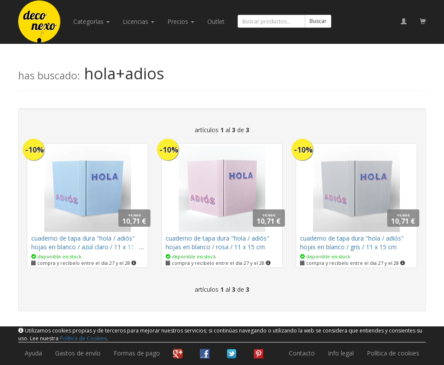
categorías (91, 21)
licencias (138, 21)
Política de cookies (393, 353)
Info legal (341, 353)
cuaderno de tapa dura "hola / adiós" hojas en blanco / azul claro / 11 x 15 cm (83, 247)
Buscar (318, 21)
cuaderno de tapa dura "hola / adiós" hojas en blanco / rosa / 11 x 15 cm (217, 242)
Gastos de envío (78, 353)
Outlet (216, 21)
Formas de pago (137, 353)
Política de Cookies (83, 338)
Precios (180, 21)
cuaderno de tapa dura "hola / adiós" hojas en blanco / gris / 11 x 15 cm (352, 242)
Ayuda (33, 353)
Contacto (302, 353)
